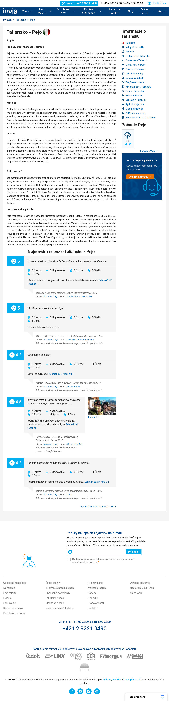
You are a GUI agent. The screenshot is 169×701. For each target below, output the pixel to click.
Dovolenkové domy (14, 613)
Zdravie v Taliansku (133, 69)
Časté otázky (53, 582)
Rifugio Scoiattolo (74, 444)
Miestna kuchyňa (132, 108)
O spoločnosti (96, 603)
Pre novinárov (95, 582)
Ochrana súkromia (140, 582)
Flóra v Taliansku (132, 95)
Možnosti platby (55, 603)
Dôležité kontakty (132, 73)
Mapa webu (136, 593)
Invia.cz (107, 679)
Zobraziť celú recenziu (60, 374)
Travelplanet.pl (131, 679)
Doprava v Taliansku (134, 100)
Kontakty (93, 608)
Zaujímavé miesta (133, 82)
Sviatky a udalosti (132, 78)
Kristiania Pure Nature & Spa (80, 339)
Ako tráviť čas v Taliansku (136, 86)
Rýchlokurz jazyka (133, 104)
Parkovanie (9, 603)
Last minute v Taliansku (136, 56)
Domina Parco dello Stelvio (79, 296)
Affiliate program (97, 587)
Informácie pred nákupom (60, 587)
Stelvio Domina (73, 386)
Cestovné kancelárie (14, 582)
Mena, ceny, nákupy (134, 64)
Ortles (69, 494)
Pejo (56, 296)
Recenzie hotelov (114, 11)
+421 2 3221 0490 (84, 628)
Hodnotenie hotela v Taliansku (139, 117)
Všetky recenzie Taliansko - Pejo (97, 506)
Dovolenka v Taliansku (135, 60)
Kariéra (92, 593)
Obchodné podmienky (58, 593)
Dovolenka (9, 587)
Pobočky (93, 598)
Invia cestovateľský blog (60, 608)
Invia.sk (7, 19)
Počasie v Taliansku (150, 151)
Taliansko (21, 19)
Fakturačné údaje (55, 598)
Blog (130, 11)
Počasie (128, 51)
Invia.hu (116, 679)
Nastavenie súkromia (142, 587)
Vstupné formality (133, 47)
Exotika (7, 598)
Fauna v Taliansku (133, 91)
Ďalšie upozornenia (133, 113)
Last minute (10, 593)
